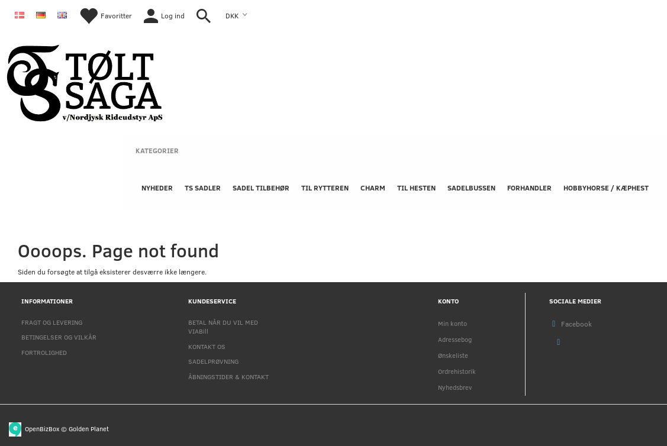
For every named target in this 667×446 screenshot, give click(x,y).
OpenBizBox (42, 428)
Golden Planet (89, 428)
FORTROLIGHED (44, 352)
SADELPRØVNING (213, 361)
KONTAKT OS (206, 346)
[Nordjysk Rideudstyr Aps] (84, 81)
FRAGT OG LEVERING (51, 322)
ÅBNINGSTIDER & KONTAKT (228, 376)
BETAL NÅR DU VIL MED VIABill (223, 326)
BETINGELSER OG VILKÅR (58, 336)
